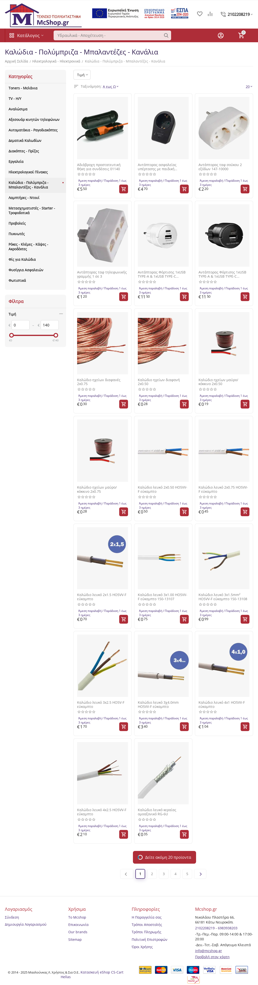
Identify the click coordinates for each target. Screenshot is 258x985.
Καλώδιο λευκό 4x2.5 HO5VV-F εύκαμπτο (101, 812)
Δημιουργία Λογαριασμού (26, 924)
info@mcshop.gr (208, 950)
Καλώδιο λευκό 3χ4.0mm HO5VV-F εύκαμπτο (158, 705)
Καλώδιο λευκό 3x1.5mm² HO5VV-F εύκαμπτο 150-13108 (223, 597)
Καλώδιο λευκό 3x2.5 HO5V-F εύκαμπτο (100, 705)
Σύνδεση (12, 917)
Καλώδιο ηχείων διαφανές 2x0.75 (98, 382)
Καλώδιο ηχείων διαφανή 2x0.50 (159, 382)
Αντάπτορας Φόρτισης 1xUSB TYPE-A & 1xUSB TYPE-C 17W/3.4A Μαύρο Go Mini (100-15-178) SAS (224, 274)
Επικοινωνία (78, 924)
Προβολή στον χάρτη (212, 956)
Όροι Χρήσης (142, 946)
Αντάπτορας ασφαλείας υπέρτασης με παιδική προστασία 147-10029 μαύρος (162, 167)
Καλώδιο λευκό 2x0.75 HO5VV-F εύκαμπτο (223, 489)
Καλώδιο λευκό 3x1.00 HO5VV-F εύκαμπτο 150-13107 (162, 597)
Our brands (77, 932)
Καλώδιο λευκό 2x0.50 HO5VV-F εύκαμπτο (162, 489)
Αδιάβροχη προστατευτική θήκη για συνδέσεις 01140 (99, 167)
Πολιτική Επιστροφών (149, 939)
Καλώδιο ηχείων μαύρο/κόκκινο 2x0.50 (218, 382)
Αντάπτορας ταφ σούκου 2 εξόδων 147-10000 (220, 167)
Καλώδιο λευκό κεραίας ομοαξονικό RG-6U (157, 812)
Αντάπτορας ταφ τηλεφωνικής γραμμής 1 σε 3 (102, 274)
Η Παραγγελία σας (147, 917)
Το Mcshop (77, 917)
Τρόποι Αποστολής (147, 924)
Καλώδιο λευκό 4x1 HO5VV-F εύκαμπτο (222, 705)
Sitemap (75, 939)
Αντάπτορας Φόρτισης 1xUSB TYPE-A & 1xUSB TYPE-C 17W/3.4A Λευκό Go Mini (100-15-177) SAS (162, 274)
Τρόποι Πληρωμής (146, 932)
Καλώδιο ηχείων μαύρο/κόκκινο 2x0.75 (97, 489)
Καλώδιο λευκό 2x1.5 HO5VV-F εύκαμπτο (101, 597)
